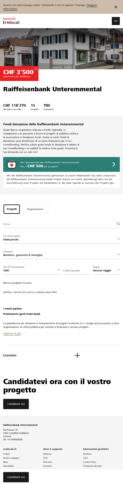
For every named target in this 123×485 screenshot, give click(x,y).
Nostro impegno (11, 458)
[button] (116, 21)
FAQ (45, 458)
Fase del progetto (11, 236)
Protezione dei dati (92, 466)
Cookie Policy (89, 462)
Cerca (6, 223)
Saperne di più (12, 333)
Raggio (96, 267)
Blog (5, 462)
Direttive (87, 454)
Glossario (47, 462)
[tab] (11, 209)
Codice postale (71, 270)
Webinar (47, 454)
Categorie (8, 251)
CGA (85, 458)
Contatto (47, 466)
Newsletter (8, 466)
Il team (6, 454)
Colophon (88, 470)
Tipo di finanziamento (13, 267)
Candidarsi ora (16, 403)
